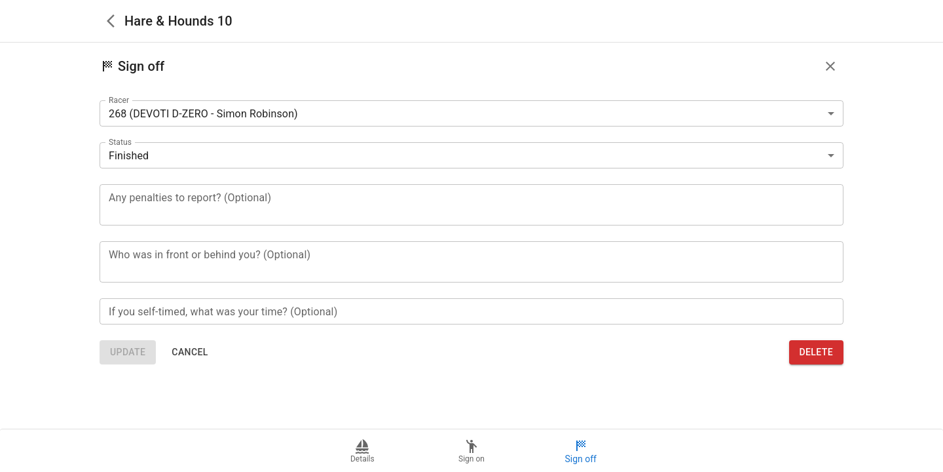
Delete (816, 352)
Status (120, 142)
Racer (119, 100)
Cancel (189, 352)
